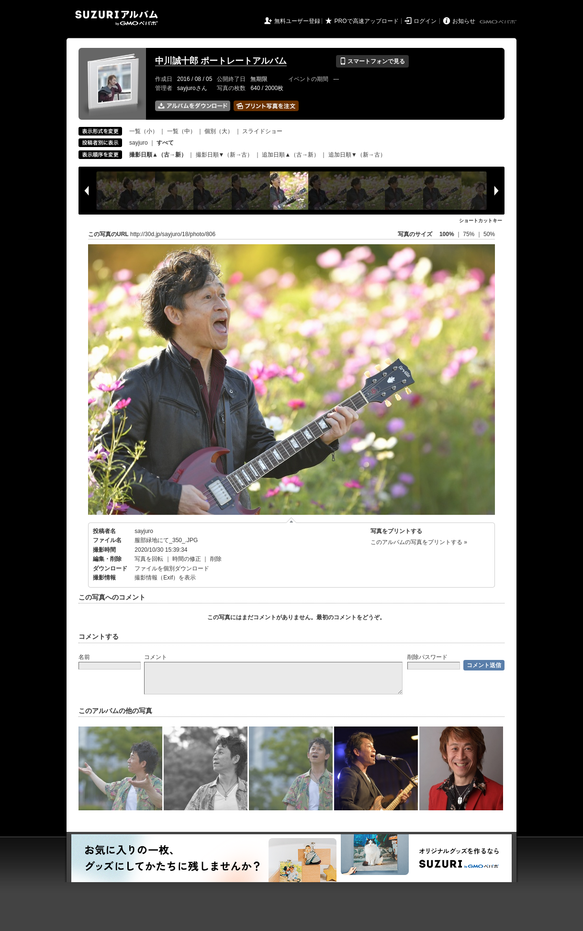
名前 (84, 657)
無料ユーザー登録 (297, 21)
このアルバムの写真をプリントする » (418, 542)
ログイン (425, 21)
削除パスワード (427, 657)
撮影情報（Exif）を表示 (165, 577)
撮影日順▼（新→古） (224, 154)
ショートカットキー (480, 220)
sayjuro (138, 142)
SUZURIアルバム (117, 18)
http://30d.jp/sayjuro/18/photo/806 (172, 234)
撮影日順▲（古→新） (158, 154)
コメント (155, 657)
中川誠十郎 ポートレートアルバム (221, 61)
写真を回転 (149, 559)
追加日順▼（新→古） (357, 154)
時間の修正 (186, 559)
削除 (216, 559)
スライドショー (262, 131)
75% (469, 234)
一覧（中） (181, 131)
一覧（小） (143, 131)
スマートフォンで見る (372, 61)
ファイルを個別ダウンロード (172, 568)
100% (447, 234)
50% (489, 234)
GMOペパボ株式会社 (499, 22)
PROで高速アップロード (367, 21)
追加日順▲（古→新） (290, 154)
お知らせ (463, 21)
